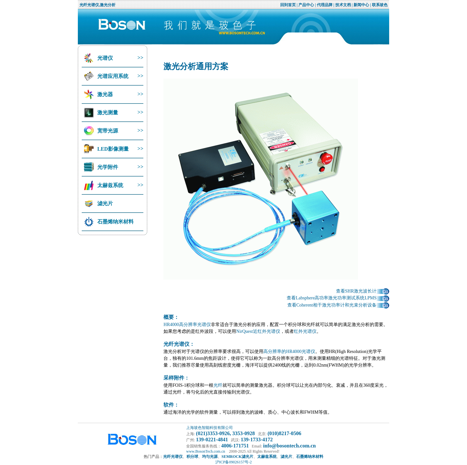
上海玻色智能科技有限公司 (209, 427)
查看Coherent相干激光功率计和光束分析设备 (338, 305)
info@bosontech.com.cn (289, 445)
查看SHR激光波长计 (362, 291)
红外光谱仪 (305, 331)
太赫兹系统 (109, 185)
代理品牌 (324, 5)
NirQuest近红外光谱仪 (258, 331)
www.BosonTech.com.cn (205, 451)
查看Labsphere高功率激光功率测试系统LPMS (338, 297)
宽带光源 (107, 130)
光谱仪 (104, 58)
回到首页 (288, 5)
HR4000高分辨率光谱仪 (186, 324)
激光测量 (107, 112)
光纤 (217, 385)
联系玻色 (380, 5)
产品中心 (306, 5)
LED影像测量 (112, 149)
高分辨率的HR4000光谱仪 (289, 351)
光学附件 (107, 167)
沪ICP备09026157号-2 (233, 462)
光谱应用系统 (112, 76)
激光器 (104, 94)
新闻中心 (361, 5)
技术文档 (343, 5)
